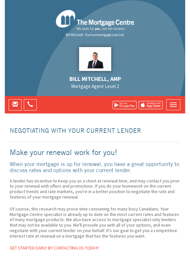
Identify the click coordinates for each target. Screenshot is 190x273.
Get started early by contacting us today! (54, 248)
